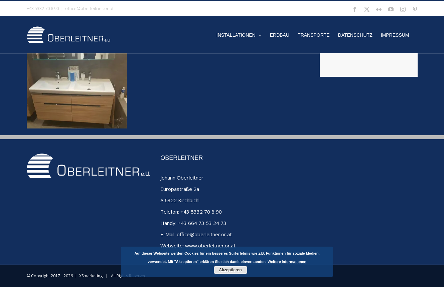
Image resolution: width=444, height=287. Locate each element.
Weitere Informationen (287, 262)
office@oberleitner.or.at (89, 8)
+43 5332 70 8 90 (201, 211)
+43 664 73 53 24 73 (202, 223)
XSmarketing (91, 276)
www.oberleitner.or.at (210, 245)
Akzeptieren (230, 270)
